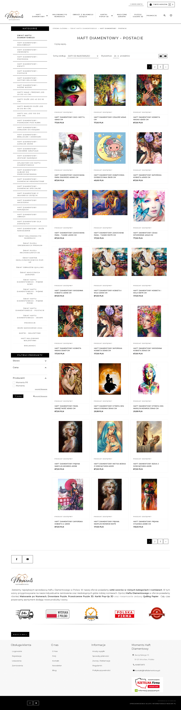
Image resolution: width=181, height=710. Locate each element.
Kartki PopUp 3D (105, 15)
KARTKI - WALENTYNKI (30, 333)
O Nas (55, 651)
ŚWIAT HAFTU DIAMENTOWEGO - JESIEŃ (30, 317)
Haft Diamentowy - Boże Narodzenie (30, 230)
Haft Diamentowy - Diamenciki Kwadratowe (30, 180)
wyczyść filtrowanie (41, 389)
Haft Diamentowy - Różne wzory (27, 86)
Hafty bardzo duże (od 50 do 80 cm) (30, 107)
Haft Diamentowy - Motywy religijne (27, 79)
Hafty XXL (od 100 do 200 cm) (28, 114)
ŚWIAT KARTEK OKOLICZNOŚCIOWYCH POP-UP (30, 260)
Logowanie (17, 651)
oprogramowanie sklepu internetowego (148, 703)
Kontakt (55, 661)
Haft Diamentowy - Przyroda (27, 58)
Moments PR (22, 382)
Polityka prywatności (101, 670)
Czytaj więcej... (60, 44)
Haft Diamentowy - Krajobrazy (27, 44)
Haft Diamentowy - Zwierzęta (27, 51)
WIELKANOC (30, 346)
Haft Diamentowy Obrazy (27, 216)
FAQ (54, 656)
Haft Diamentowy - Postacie (27, 72)
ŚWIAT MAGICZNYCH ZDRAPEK (30, 274)
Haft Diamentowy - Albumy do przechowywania (27, 172)
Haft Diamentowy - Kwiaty (27, 65)
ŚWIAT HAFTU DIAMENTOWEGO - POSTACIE (30, 309)
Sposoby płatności (100, 656)
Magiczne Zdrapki (122, 15)
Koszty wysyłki (98, 651)
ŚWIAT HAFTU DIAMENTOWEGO (26, 37)
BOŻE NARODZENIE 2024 (30, 328)
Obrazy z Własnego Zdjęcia (83, 15)
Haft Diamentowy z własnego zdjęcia (27, 194)
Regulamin (97, 665)
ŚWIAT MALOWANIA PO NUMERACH (30, 237)
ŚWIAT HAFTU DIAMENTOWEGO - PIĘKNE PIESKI (30, 301)
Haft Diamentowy (39, 15)
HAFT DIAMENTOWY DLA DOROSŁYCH (29, 223)
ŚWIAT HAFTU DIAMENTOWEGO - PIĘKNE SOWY (30, 282)
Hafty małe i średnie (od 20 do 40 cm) (30, 93)
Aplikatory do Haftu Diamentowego (29, 164)
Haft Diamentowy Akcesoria (27, 201)
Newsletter (57, 665)
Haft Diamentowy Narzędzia (27, 208)
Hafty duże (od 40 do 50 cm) (30, 100)
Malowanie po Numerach (60, 15)
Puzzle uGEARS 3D (138, 15)
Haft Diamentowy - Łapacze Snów (27, 143)
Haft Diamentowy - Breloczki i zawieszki (29, 136)
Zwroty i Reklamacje (101, 661)
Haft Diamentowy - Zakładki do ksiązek (28, 129)
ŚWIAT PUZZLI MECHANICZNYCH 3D (30, 252)
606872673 (139, 665)
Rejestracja (16, 656)
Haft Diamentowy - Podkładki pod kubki (29, 122)
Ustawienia (16, 661)
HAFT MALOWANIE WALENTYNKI (30, 339)
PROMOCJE (152, 15)
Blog (54, 670)
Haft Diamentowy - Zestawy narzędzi (27, 157)
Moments (20, 386)
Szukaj (18, 396)
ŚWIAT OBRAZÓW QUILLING (30, 267)
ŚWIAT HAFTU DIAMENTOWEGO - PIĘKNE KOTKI (30, 291)
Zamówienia (17, 665)
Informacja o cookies (167, 700)
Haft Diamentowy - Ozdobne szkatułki (28, 150)
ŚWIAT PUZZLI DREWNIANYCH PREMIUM (30, 244)
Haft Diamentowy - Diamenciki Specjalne (29, 187)
